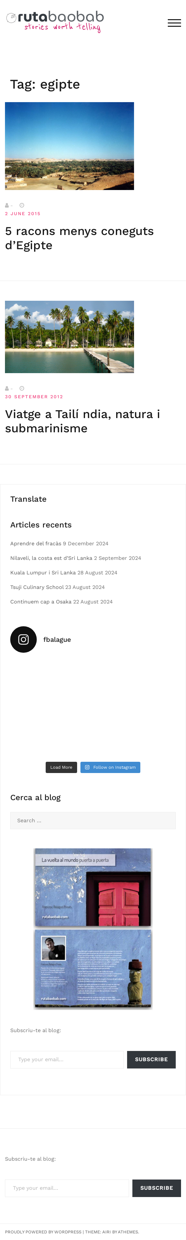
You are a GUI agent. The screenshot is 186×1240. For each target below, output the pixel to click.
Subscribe (151, 1059)
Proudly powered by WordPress (43, 1231)
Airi (106, 1231)
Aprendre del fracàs (35, 543)
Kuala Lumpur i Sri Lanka (43, 572)
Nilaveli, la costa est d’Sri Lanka (51, 558)
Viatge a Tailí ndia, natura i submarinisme (82, 421)
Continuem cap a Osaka (40, 602)
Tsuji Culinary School (37, 587)
